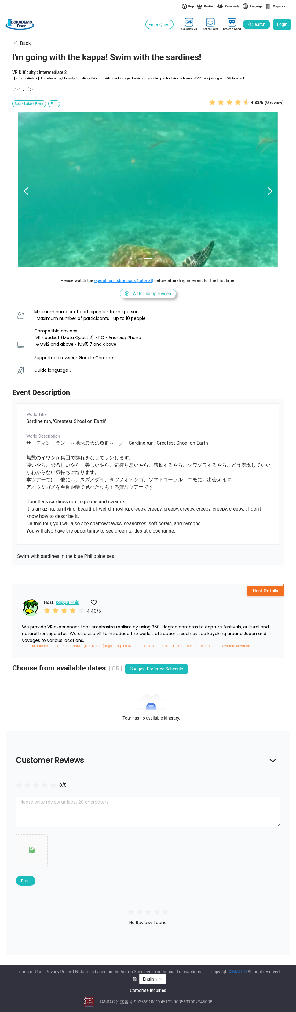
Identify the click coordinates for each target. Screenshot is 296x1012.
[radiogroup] (36, 785)
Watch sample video (148, 293)
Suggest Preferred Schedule (156, 669)
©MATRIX (238, 971)
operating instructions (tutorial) (123, 280)
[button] (31, 850)
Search (256, 24)
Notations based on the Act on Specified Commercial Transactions (138, 971)
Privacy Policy (59, 971)
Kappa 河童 (67, 602)
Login (282, 24)
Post (25, 881)
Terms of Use (29, 971)
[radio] (212, 102)
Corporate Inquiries (148, 990)
